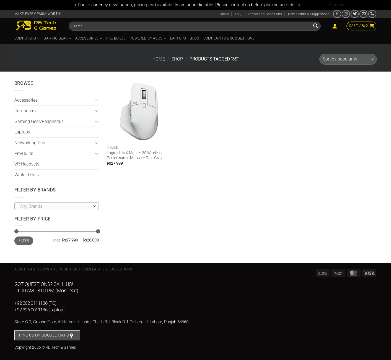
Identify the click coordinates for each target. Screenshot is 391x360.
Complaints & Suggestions (309, 14)
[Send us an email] (363, 14)
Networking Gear (30, 142)
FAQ (238, 14)
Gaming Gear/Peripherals (39, 121)
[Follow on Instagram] (346, 14)
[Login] (335, 26)
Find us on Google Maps (44, 335)
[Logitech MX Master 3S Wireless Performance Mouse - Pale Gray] (138, 111)
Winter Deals (26, 174)
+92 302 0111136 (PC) (35, 303)
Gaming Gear (57, 38)
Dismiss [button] (336, 4)
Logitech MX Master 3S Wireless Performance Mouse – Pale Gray (134, 156)
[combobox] (56, 206)
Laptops (178, 38)
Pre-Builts (116, 38)
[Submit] (315, 26)
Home (158, 59)
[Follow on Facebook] (337, 14)
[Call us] (372, 14)
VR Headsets (26, 164)
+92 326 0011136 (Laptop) (39, 309)
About (224, 14)
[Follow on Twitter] (355, 14)
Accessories (88, 38)
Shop (177, 59)
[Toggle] (96, 100)
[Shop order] (348, 59)
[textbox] (55, 206)
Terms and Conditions (265, 14)
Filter (24, 241)
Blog (194, 38)
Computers (27, 38)
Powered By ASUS (148, 38)
